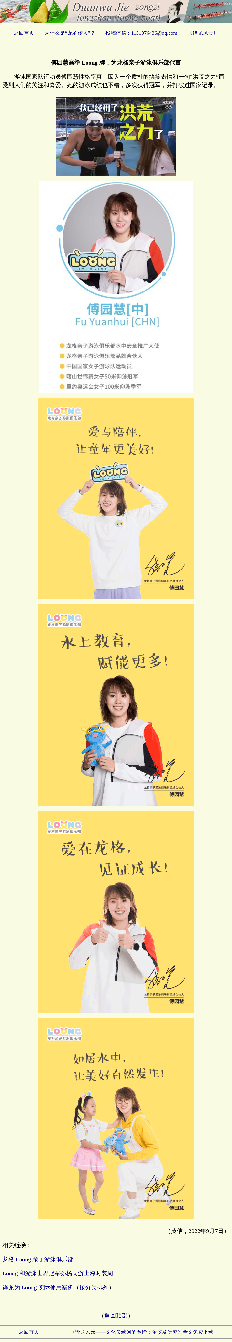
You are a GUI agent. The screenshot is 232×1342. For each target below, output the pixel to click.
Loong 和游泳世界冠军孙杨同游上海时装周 (57, 1273)
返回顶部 (116, 1315)
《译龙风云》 (203, 33)
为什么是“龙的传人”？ (69, 33)
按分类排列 (94, 1287)
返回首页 (24, 33)
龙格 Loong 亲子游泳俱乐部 (38, 1259)
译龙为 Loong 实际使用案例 (38, 1287)
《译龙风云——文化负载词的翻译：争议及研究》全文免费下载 (142, 1332)
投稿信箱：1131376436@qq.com (141, 33)
